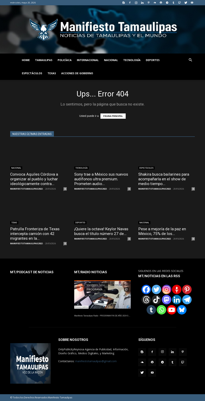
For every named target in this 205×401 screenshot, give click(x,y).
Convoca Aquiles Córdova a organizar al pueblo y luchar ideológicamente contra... (34, 179)
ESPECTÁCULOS (32, 73)
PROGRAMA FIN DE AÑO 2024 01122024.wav (119, 316)
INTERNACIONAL (88, 60)
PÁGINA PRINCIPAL (113, 116)
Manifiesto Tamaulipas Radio (86, 316)
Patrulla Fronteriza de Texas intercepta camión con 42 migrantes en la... (35, 234)
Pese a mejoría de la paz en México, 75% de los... (162, 231)
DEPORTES (153, 60)
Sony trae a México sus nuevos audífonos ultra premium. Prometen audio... (101, 179)
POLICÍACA (65, 60)
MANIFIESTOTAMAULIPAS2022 (26, 188)
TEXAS (51, 73)
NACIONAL (111, 60)
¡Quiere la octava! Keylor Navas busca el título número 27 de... (101, 231)
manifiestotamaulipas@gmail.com (96, 361)
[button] (190, 60)
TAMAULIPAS (43, 60)
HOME (26, 60)
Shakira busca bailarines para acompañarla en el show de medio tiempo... (163, 179)
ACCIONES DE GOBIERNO (77, 73)
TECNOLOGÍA (132, 60)
